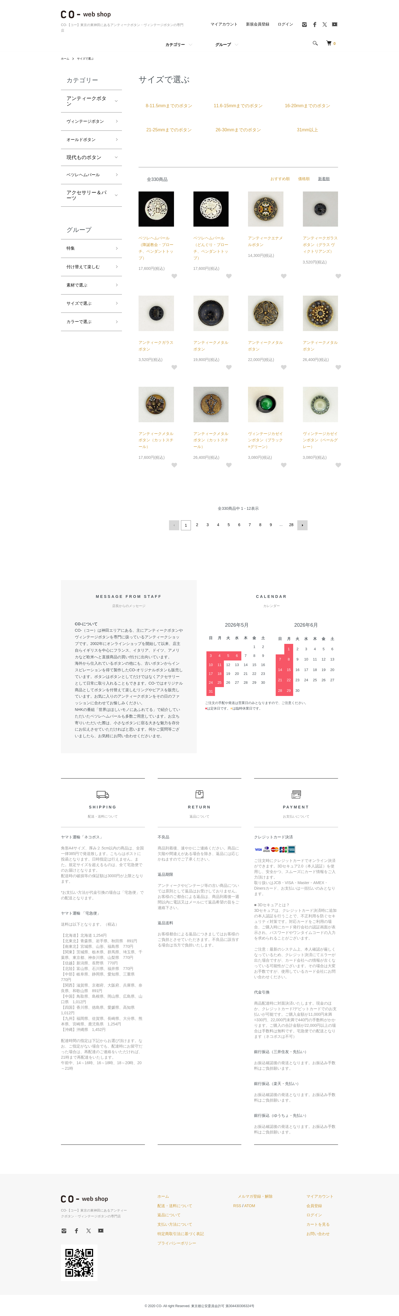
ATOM (267, 1204)
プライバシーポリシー (199, 1242)
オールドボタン (83, 150)
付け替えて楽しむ (86, 282)
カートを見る (322, 1223)
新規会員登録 (257, 24)
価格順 (304, 178)
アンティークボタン (86, 101)
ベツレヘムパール (86, 187)
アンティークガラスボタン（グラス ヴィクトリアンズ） (320, 245)
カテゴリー (175, 44)
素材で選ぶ (78, 302)
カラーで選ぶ (81, 341)
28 (290, 525)
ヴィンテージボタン (86, 126)
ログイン (285, 24)
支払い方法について (197, 1223)
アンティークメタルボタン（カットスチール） (156, 440)
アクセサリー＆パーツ (86, 208)
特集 (71, 262)
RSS (255, 1204)
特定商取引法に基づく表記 (203, 1232)
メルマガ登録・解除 (268, 1195)
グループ (223, 44)
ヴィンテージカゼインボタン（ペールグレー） (320, 440)
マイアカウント (224, 24)
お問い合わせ (322, 1232)
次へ (301, 524)
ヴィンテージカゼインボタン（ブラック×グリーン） (265, 440)
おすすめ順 (280, 178)
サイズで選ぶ (89, 58)
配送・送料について (197, 1204)
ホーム (66, 58)
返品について (191, 1214)
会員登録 (318, 1204)
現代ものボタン (83, 168)
